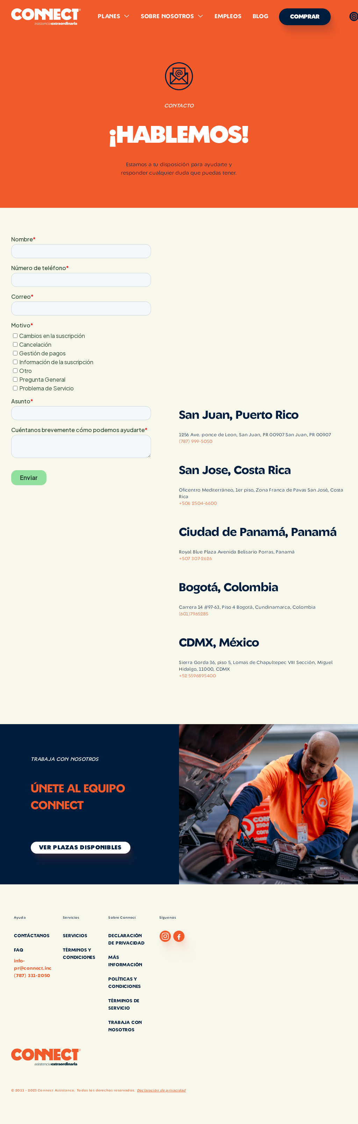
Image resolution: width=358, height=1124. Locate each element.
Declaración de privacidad (161, 1090)
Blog (260, 16)
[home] (46, 16)
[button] (114, 16)
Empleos (228, 16)
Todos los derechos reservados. (106, 1090)
